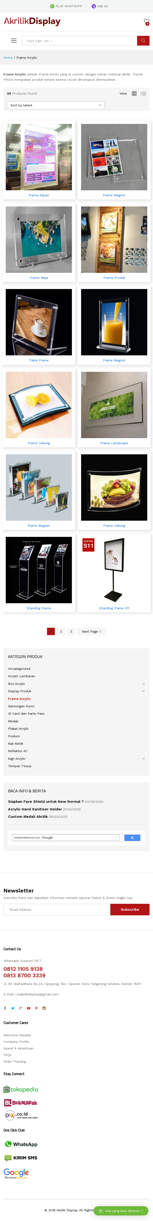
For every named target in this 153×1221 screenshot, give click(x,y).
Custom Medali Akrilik (28, 816)
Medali (13, 721)
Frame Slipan (39, 195)
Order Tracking (14, 1061)
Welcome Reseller (17, 1035)
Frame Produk (114, 278)
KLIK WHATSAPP (66, 6)
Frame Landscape (114, 443)
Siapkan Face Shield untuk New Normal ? (46, 801)
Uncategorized (19, 668)
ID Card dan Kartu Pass (26, 713)
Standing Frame (39, 608)
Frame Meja (39, 278)
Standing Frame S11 (114, 608)
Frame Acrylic (19, 699)
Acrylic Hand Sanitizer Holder (35, 809)
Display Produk (19, 691)
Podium (14, 736)
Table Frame (39, 360)
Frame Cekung (39, 443)
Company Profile (16, 1041)
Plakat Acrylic (18, 728)
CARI (143, 41)
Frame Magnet (114, 195)
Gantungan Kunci (21, 706)
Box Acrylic (16, 684)
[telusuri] (64, 838)
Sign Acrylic (17, 758)
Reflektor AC (17, 751)
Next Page (91, 631)
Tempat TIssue (19, 766)
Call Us (99, 6)
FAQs (7, 1055)
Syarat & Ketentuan (18, 1048)
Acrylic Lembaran (21, 676)
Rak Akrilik (15, 743)
